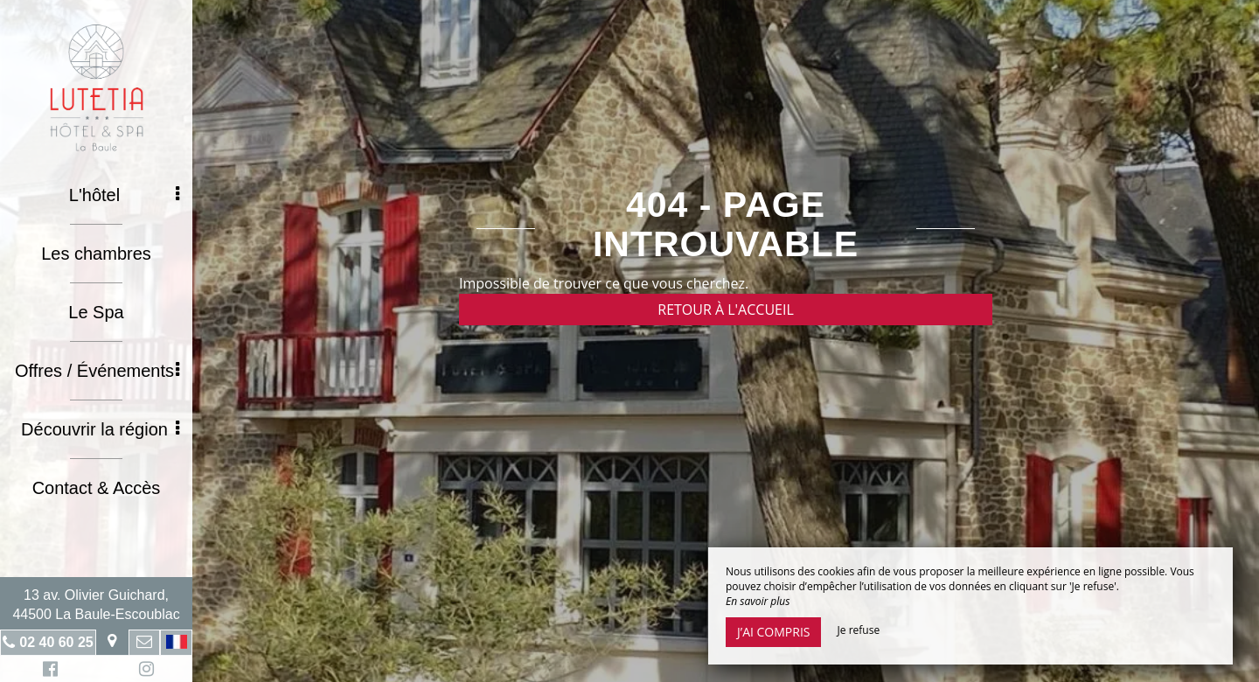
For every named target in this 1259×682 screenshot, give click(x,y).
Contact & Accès (96, 488)
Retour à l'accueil (725, 309)
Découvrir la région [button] (100, 429)
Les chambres (96, 253)
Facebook (47, 671)
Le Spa (95, 312)
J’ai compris (773, 631)
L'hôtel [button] (124, 195)
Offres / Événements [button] (97, 370)
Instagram (143, 671)
